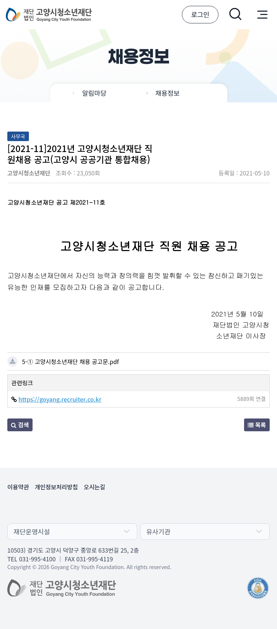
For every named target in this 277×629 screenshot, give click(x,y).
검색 (20, 424)
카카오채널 (14, 507)
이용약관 (18, 486)
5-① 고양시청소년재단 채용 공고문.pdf (70, 361)
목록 (257, 424)
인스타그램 (67, 507)
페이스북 (32, 507)
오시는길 (94, 486)
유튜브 (49, 507)
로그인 (200, 14)
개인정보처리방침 (56, 486)
